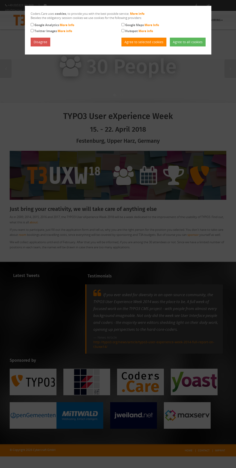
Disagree (40, 42)
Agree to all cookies (188, 42)
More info (137, 14)
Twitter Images (53, 31)
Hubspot (139, 31)
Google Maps (142, 25)
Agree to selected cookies (143, 42)
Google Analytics (54, 25)
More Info (67, 25)
